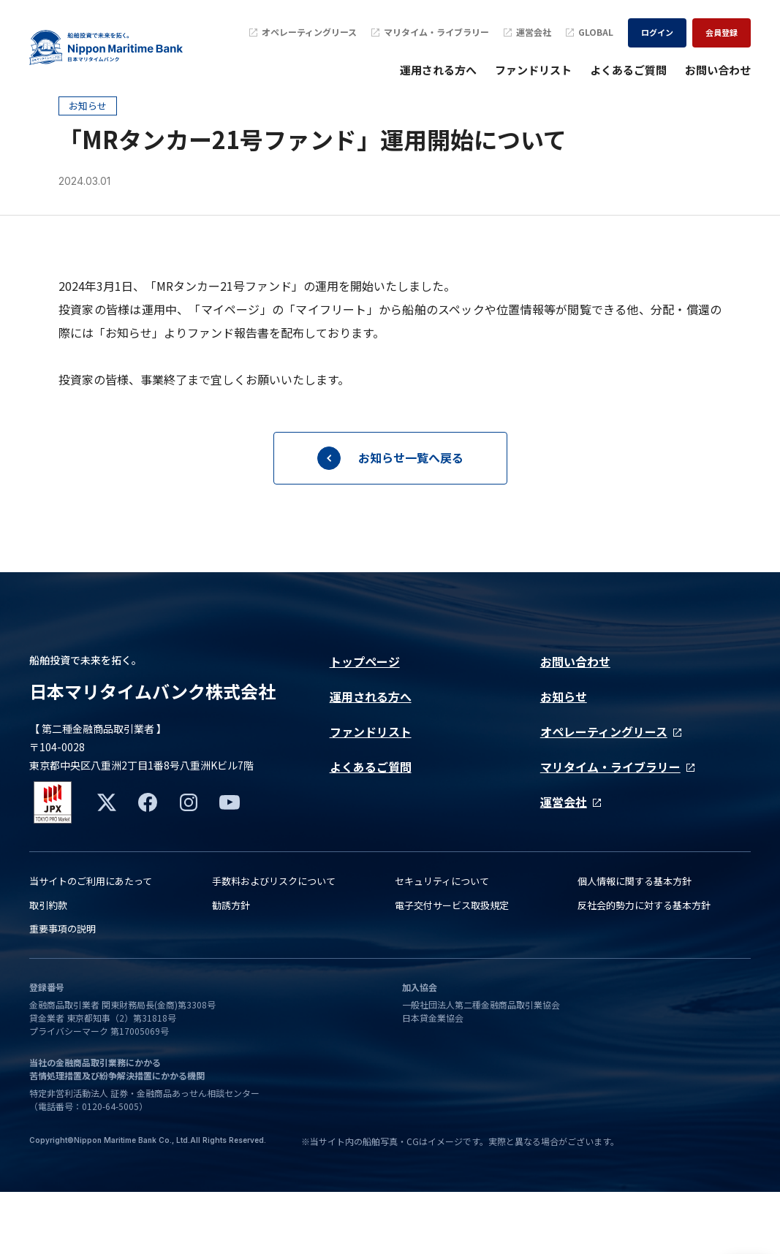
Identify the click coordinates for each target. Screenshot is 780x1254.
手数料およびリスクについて (274, 944)
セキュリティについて (442, 944)
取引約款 (48, 967)
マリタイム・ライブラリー (430, 32)
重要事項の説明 (62, 991)
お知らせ (563, 747)
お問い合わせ (718, 69)
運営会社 (527, 32)
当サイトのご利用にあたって (90, 944)
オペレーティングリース (303, 32)
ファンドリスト (533, 69)
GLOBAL (589, 32)
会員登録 (721, 32)
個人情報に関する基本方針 (635, 944)
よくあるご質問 (628, 69)
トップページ (365, 712)
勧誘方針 (231, 967)
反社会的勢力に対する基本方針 (644, 967)
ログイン (657, 32)
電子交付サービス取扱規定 (452, 967)
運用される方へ (438, 69)
